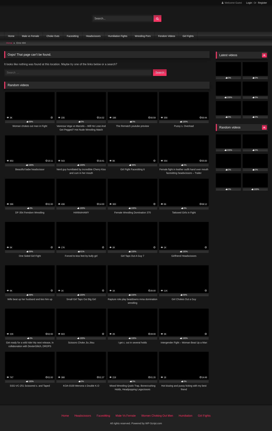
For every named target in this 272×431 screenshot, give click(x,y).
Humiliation (185, 415)
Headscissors (93, 36)
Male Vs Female (126, 415)
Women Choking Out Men (157, 415)
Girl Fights (188, 36)
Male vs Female (30, 36)
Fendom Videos (166, 36)
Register (262, 2)
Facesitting (73, 36)
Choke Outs (52, 36)
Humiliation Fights (117, 36)
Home (11, 36)
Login (249, 2)
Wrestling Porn (143, 36)
